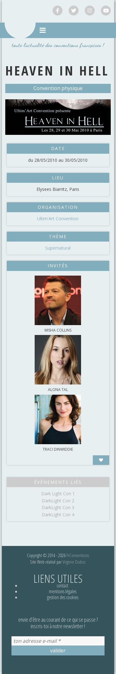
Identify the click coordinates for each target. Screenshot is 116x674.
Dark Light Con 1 (58, 493)
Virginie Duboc (74, 562)
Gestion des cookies (62, 597)
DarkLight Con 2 (58, 501)
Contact (62, 585)
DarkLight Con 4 (58, 514)
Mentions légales (62, 591)
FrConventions (78, 555)
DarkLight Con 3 (58, 507)
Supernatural (58, 248)
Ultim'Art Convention (58, 218)
